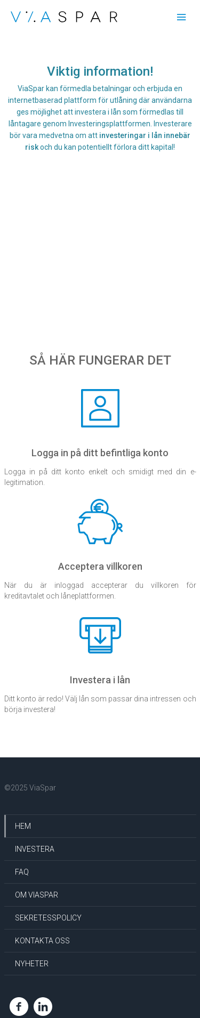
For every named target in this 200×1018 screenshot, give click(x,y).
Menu (181, 17)
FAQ (22, 872)
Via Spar (64, 17)
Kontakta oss (42, 940)
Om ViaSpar (36, 895)
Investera (34, 849)
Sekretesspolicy (48, 918)
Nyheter (32, 963)
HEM (23, 826)
